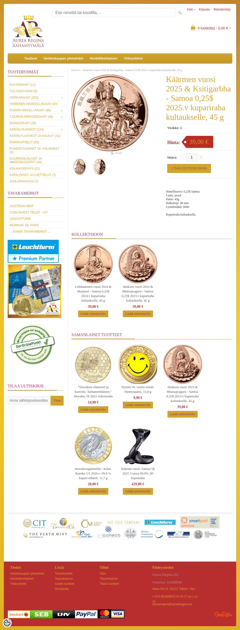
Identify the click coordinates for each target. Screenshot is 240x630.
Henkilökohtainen (103, 58)
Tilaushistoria (108, 578)
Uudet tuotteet (64, 584)
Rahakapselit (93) (24, 142)
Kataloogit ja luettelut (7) (33, 175)
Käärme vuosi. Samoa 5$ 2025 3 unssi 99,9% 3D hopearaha (138, 473)
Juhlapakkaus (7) (24, 181)
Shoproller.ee (223, 614)
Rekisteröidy (222, 9)
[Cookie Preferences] (7, 622)
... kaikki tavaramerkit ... (30, 231)
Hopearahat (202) (24, 97)
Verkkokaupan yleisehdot (63, 58)
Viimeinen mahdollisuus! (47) (33, 104)
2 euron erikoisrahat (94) (31, 116)
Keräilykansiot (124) (27, 129)
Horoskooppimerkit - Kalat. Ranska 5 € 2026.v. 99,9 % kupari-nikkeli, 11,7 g (93, 473)
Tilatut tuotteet (109, 584)
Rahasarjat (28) (23, 123)
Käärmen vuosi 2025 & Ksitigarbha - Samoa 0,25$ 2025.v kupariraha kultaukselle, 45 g (132, 70)
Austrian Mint (21, 206)
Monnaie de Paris (24, 225)
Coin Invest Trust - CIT (29, 212)
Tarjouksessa (64, 578)
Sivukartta (61, 589)
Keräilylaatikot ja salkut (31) (35, 136)
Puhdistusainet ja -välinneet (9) (34, 150)
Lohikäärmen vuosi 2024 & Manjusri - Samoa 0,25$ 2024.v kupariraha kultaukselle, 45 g (93, 293)
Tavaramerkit (64, 573)
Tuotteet (30, 58)
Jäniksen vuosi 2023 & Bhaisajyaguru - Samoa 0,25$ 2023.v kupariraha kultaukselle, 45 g (138, 293)
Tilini (103, 573)
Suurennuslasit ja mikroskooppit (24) (26, 160)
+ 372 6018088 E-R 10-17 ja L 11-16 (175, 597)
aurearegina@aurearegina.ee (172, 604)
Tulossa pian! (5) (23, 91)
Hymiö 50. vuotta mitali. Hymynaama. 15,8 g (138, 389)
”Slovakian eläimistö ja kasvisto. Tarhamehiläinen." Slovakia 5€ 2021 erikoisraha (93, 391)
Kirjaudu (204, 9)
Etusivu (75, 70)
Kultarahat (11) (22, 85)
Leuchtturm (20, 219)
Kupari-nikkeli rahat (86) (30, 110)
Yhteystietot (133, 58)
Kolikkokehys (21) (25, 168)
